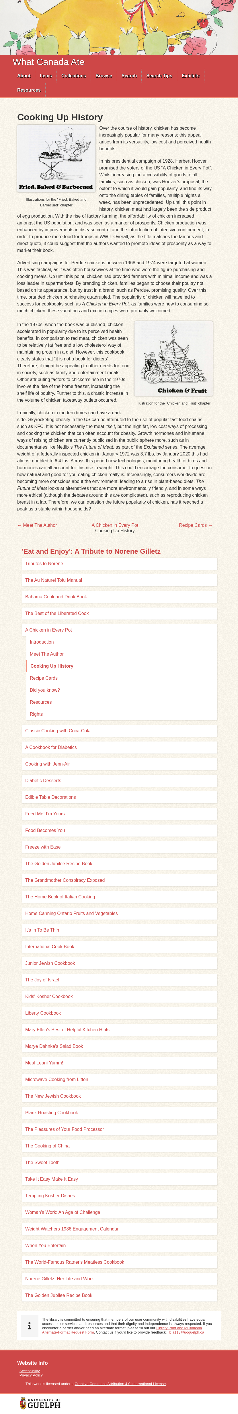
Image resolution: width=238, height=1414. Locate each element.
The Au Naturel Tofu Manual (53, 580)
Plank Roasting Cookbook (51, 1112)
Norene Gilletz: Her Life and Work (59, 1278)
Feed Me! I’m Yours (45, 813)
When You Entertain (45, 1245)
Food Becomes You (45, 830)
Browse (103, 75)
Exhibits (191, 75)
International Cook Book (49, 946)
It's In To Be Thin (42, 930)
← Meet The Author (37, 525)
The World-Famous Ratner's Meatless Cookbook (74, 1262)
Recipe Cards (44, 678)
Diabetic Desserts (43, 780)
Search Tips (159, 75)
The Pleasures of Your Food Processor (64, 1129)
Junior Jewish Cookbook (50, 963)
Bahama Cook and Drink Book (56, 596)
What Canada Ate (49, 62)
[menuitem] (24, 76)
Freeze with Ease (43, 847)
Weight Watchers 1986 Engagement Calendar (72, 1228)
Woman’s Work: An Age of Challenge (62, 1212)
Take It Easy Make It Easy (51, 1179)
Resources (29, 90)
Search (129, 75)
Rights (36, 714)
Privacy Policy (31, 1375)
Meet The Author (47, 654)
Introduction (42, 642)
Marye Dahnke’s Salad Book (54, 1046)
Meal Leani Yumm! (44, 1062)
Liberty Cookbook (43, 1013)
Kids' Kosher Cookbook (49, 996)
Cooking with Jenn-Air (47, 764)
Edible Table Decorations (50, 797)
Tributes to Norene (44, 563)
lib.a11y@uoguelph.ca (186, 1332)
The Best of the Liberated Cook (57, 613)
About (23, 75)
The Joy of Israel (42, 979)
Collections (73, 75)
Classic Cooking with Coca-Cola (58, 730)
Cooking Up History (51, 666)
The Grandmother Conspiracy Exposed (65, 880)
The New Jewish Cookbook (53, 1096)
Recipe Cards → (195, 525)
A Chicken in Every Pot (114, 525)
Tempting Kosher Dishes (50, 1195)
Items (46, 75)
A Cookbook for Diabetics (51, 747)
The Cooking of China (47, 1145)
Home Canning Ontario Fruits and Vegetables (71, 913)
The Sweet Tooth (42, 1162)
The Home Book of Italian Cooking (60, 896)
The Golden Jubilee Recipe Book (58, 863)
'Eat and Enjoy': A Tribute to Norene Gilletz (91, 551)
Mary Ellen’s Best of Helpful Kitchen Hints (67, 1029)
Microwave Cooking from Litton (56, 1079)
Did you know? (45, 690)
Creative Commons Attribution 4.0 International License (120, 1384)
